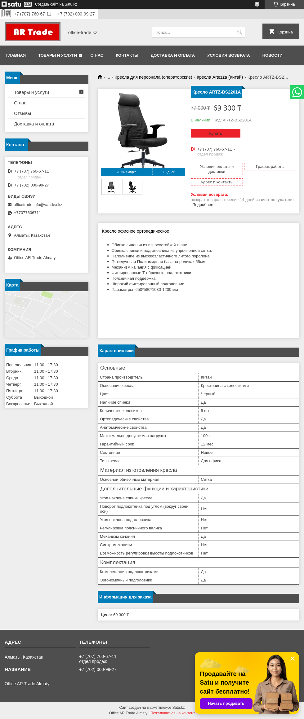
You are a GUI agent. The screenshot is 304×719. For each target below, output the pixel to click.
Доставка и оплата (173, 55)
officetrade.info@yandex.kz (38, 204)
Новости (272, 55)
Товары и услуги (57, 55)
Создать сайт (46, 4)
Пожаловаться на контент (172, 713)
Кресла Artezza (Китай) (220, 77)
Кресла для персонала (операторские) (153, 77)
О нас (97, 55)
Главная (16, 55)
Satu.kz (178, 707)
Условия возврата (228, 55)
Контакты (127, 55)
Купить (215, 133)
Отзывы (22, 113)
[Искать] (239, 32)
